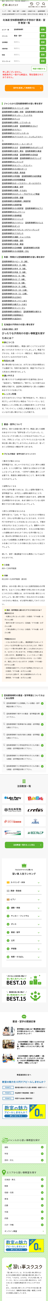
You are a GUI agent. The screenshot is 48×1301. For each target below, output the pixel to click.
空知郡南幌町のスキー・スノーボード (17, 144)
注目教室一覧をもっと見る (24, 844)
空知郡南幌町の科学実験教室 (13, 179)
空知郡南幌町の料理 (31, 247)
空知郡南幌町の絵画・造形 (12, 240)
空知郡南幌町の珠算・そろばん (14, 190)
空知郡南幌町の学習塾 (11, 176)
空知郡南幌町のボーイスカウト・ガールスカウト (21, 183)
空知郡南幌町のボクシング (30, 158)
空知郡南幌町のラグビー (12, 129)
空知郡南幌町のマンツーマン (13, 308)
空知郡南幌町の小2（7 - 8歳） (14, 279)
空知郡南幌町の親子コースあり (14, 304)
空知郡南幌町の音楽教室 (12, 215)
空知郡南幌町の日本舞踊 (12, 247)
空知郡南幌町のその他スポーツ (14, 169)
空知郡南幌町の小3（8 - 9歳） (14, 283)
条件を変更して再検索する (24, 87)
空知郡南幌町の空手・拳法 (12, 151)
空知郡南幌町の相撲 (10, 158)
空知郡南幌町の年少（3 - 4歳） (14, 265)
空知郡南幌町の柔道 (33, 151)
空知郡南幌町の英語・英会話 (13, 172)
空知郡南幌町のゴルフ (29, 126)
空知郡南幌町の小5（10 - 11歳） (15, 290)
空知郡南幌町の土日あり (12, 297)
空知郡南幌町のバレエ (34, 222)
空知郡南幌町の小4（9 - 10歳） (14, 286)
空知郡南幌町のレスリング (12, 161)
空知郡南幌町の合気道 (29, 154)
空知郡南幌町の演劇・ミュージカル (16, 237)
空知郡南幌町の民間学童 (12, 204)
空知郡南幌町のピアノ (34, 208)
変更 (43, 29)
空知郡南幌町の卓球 (10, 126)
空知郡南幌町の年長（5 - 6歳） (14, 272)
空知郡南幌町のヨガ (10, 147)
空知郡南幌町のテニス (11, 119)
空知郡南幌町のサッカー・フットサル (17, 115)
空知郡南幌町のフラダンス (12, 233)
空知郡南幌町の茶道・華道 (12, 244)
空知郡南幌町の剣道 (10, 154)
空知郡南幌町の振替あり (12, 311)
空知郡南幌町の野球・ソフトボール (16, 122)
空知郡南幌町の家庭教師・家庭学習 (16, 201)
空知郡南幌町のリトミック (12, 219)
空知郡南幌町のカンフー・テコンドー (17, 165)
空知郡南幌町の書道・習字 (12, 187)
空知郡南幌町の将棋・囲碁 (12, 197)
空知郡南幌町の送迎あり (12, 318)
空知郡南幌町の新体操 (34, 111)
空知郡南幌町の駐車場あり (12, 315)
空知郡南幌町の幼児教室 (31, 176)
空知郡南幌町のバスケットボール (15, 133)
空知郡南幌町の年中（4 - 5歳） (14, 268)
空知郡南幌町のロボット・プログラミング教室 (21, 194)
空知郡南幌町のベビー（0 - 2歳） (15, 261)
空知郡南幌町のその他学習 (12, 208)
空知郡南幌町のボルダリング (31, 147)
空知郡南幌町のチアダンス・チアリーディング (20, 229)
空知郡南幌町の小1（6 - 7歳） (14, 275)
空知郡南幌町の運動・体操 (12, 111)
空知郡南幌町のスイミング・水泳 (15, 108)
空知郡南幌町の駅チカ (32, 311)
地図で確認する (39, 68)
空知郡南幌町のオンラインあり (14, 300)
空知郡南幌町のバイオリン (12, 222)
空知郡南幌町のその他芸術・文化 (15, 251)
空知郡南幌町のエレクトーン (13, 212)
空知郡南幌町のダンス (11, 226)
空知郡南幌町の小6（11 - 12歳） (15, 293)
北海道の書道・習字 (10, 329)
